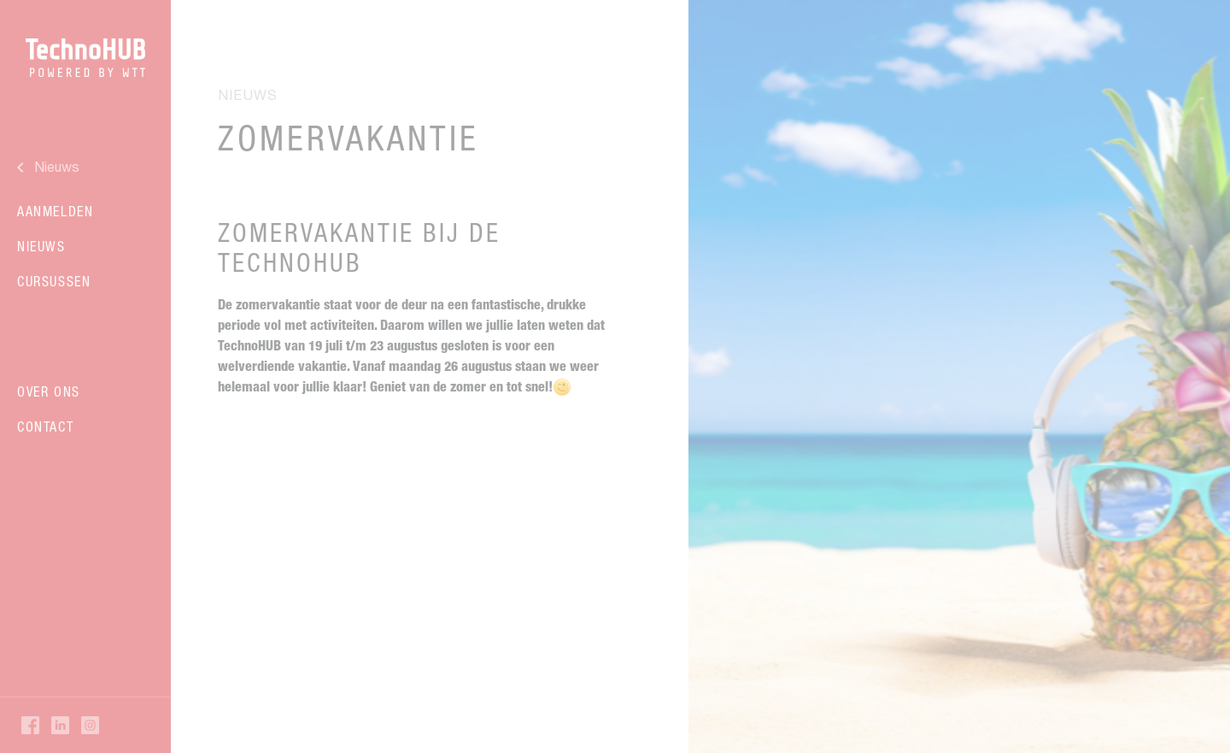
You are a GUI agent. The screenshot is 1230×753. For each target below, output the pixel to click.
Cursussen (54, 281)
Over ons (48, 391)
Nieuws (41, 246)
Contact (45, 426)
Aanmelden (55, 211)
